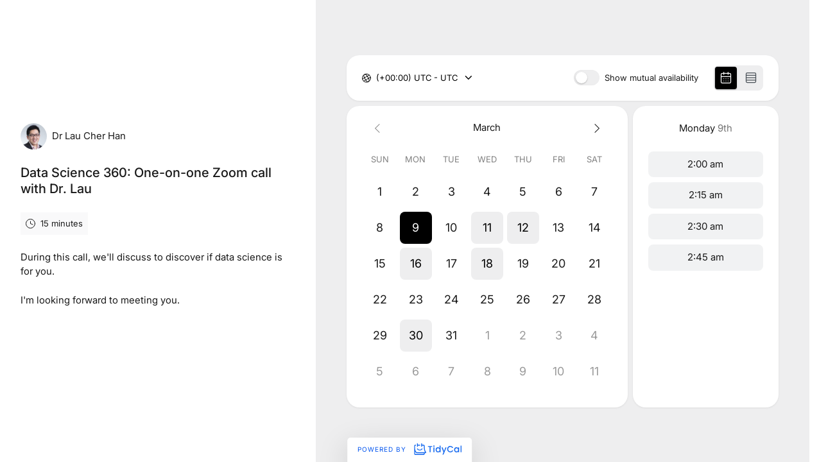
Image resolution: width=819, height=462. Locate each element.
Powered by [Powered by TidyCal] (409, 449)
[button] (416, 228)
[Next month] (594, 128)
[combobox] (377, 78)
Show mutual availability (651, 78)
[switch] (586, 77)
